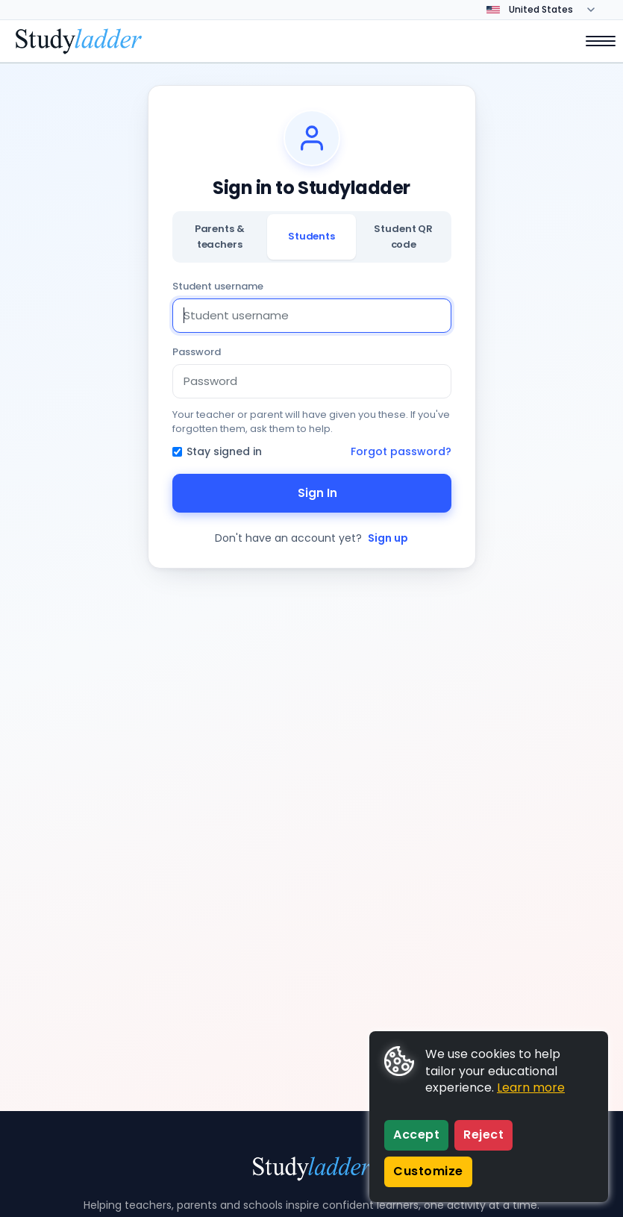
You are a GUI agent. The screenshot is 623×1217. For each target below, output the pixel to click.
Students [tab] (311, 236)
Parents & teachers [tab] (220, 236)
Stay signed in (217, 451)
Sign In (312, 493)
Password (196, 352)
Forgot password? (401, 451)
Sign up (388, 538)
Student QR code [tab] (403, 236)
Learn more (531, 1087)
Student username (217, 286)
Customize (428, 1171)
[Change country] (551, 9)
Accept (416, 1134)
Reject (483, 1134)
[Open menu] (593, 41)
